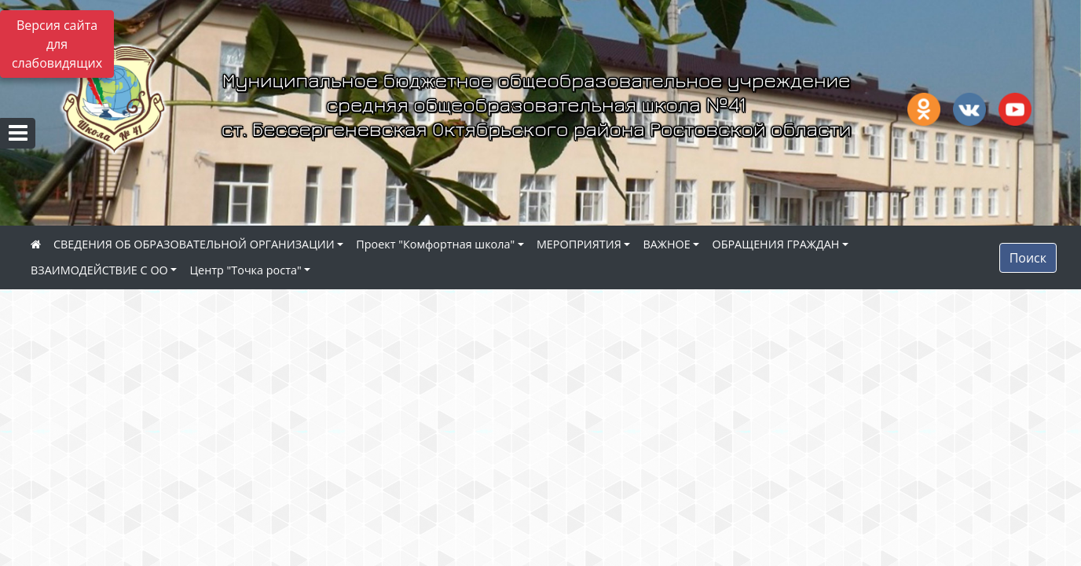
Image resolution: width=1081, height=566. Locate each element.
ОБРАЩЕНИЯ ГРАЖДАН (775, 244)
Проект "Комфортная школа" (435, 244)
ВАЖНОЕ (666, 244)
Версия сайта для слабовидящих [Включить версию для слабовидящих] (57, 44)
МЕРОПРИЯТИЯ (579, 244)
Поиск (1028, 257)
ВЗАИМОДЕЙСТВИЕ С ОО (99, 270)
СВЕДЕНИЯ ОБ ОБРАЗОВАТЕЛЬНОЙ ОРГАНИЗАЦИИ (194, 244)
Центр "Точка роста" (245, 270)
